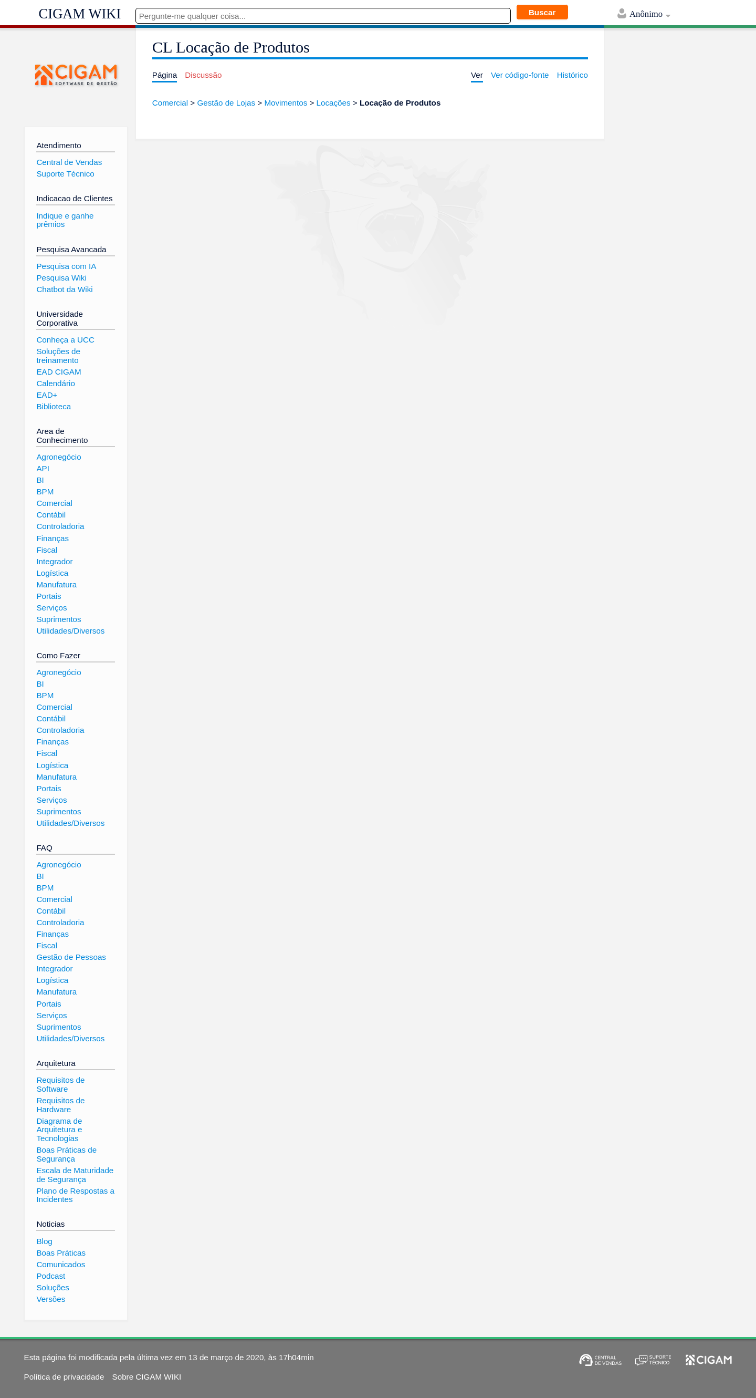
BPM (45, 491)
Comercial (170, 102)
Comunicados (60, 1264)
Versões (50, 1299)
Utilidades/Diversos (70, 630)
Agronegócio (58, 456)
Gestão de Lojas (226, 102)
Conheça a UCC (65, 339)
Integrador (54, 561)
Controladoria (60, 526)
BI (40, 479)
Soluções (52, 1287)
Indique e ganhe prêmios (64, 220)
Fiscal (46, 549)
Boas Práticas (61, 1252)
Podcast (50, 1275)
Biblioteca (53, 406)
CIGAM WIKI (80, 14)
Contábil (51, 514)
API (42, 468)
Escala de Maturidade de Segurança (74, 1175)
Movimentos (285, 102)
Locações (334, 102)
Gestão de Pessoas (71, 956)
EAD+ (46, 394)
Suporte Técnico (65, 173)
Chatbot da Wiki (64, 289)
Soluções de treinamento (58, 356)
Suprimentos (58, 619)
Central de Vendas (69, 162)
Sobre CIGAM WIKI (147, 1376)
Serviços (51, 607)
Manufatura (56, 584)
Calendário (55, 383)
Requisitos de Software (60, 1084)
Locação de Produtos (400, 102)
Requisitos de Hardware (60, 1105)
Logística (52, 572)
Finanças (52, 538)
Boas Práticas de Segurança (66, 1154)
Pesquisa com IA (66, 266)
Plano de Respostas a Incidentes (75, 1195)
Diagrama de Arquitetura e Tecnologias (59, 1129)
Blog (44, 1241)
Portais (48, 596)
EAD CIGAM (58, 371)
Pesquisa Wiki (61, 277)
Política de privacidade (64, 1376)
